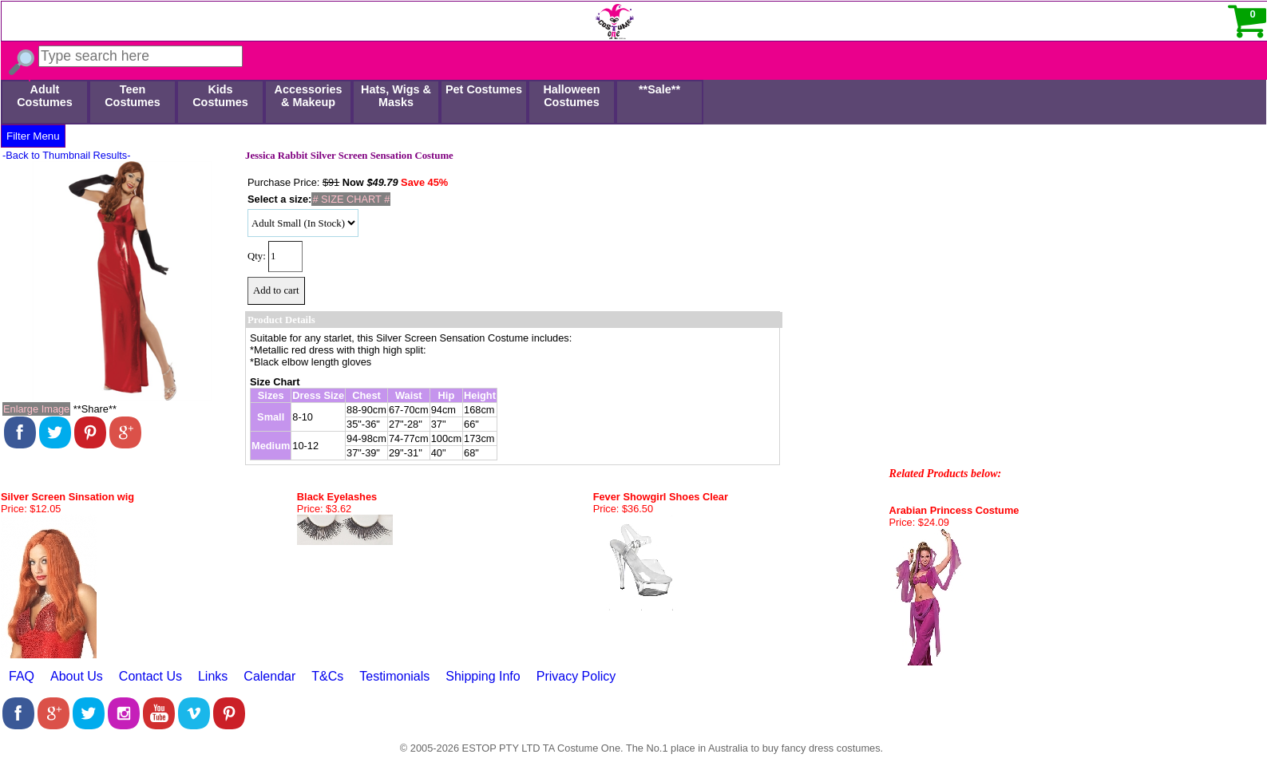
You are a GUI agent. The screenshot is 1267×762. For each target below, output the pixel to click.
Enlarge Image (36, 409)
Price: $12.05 (31, 509)
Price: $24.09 (919, 522)
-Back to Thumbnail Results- (66, 155)
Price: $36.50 (623, 509)
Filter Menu (33, 136)
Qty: (256, 256)
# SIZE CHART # (351, 199)
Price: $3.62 (324, 509)
